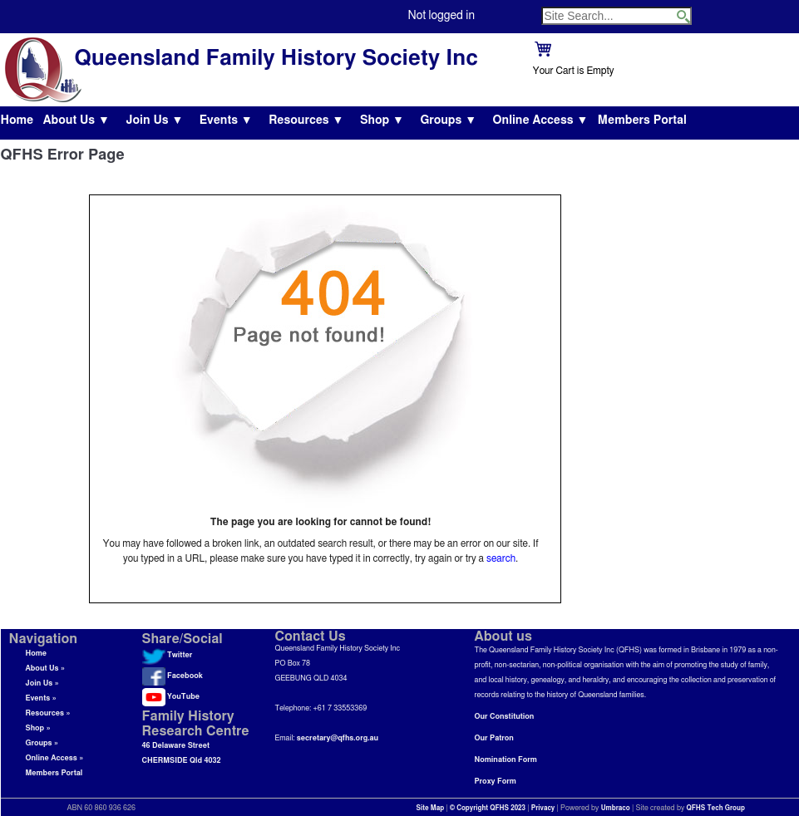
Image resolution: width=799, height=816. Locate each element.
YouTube (171, 696)
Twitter (167, 655)
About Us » (46, 668)
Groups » (42, 743)
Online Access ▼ (541, 120)
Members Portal (642, 120)
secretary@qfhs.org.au (337, 738)
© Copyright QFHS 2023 (487, 808)
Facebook (172, 676)
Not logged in (441, 16)
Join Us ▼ (154, 120)
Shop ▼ (382, 120)
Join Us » (42, 683)
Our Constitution (505, 716)
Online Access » (55, 758)
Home (17, 120)
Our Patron (494, 738)
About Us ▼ (76, 120)
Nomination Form (506, 760)
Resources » (48, 713)
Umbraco (615, 808)
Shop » (38, 728)
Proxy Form (495, 781)
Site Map (431, 808)
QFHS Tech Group (715, 808)
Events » (41, 698)
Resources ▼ (306, 120)
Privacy (543, 808)
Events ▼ (226, 120)
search (500, 558)
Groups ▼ (448, 120)
